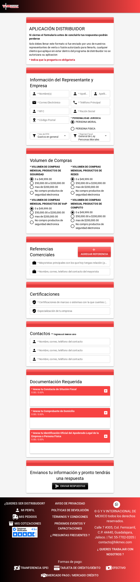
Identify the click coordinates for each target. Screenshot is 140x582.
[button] (106, 391)
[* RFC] (52, 111)
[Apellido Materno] (103, 93)
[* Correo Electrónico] (52, 102)
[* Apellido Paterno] (83, 93)
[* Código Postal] (52, 120)
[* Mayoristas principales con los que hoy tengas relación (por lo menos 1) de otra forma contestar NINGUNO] (73, 262)
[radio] (83, 122)
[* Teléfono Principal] (93, 102)
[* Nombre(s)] (52, 93)
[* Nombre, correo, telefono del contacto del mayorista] (73, 271)
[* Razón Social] (93, 111)
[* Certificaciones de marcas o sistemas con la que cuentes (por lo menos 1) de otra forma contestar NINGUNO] (73, 302)
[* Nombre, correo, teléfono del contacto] (73, 341)
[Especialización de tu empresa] (73, 311)
